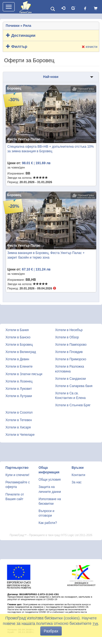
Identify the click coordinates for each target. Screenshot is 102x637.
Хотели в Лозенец (18, 381)
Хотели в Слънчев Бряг (73, 405)
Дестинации (20, 35)
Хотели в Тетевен (18, 420)
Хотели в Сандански (70, 379)
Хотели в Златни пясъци (23, 374)
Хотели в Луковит (18, 389)
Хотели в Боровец (19, 344)
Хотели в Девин (17, 359)
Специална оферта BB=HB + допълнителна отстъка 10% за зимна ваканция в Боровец (50, 149)
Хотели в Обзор (67, 337)
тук (95, 623)
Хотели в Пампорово (71, 344)
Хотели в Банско (17, 337)
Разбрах (51, 631)
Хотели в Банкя (17, 330)
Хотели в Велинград (20, 352)
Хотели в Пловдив (69, 352)
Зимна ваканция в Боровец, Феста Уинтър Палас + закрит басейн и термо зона (46, 255)
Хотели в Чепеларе (20, 435)
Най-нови (50, 77)
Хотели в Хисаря (18, 427)
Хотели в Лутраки (18, 396)
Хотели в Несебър (69, 330)
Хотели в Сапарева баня (73, 386)
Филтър (16, 46)
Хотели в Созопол (19, 412)
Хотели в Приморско (70, 359)
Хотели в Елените (19, 366)
